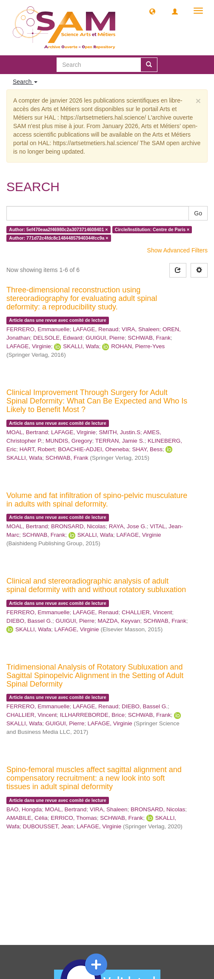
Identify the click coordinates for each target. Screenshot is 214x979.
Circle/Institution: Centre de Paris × (152, 229)
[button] (152, 11)
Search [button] (25, 81)
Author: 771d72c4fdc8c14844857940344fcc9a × (58, 237)
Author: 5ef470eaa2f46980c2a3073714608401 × (58, 229)
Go (198, 213)
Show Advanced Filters (177, 250)
